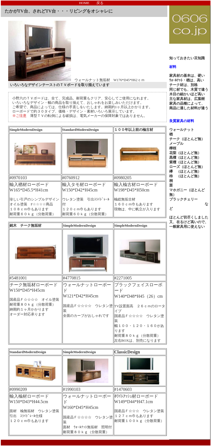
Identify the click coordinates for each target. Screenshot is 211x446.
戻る (99, 3)
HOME (84, 3)
